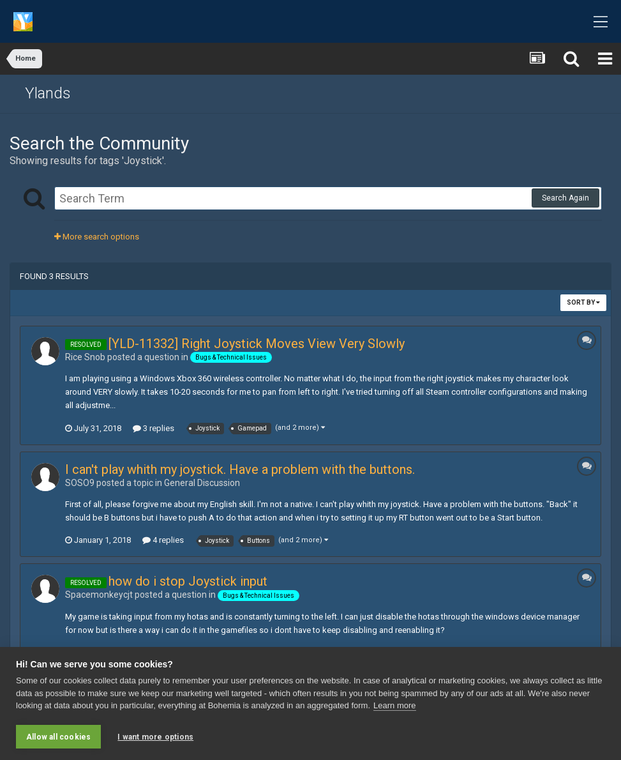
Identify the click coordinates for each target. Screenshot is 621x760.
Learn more (394, 706)
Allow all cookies (58, 737)
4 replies (163, 540)
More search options (96, 236)
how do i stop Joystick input (187, 581)
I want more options (155, 737)
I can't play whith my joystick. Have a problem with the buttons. (240, 469)
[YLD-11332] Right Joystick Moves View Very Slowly (256, 343)
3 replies (153, 428)
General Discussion (202, 483)
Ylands (48, 93)
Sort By (583, 302)
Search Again (565, 198)
